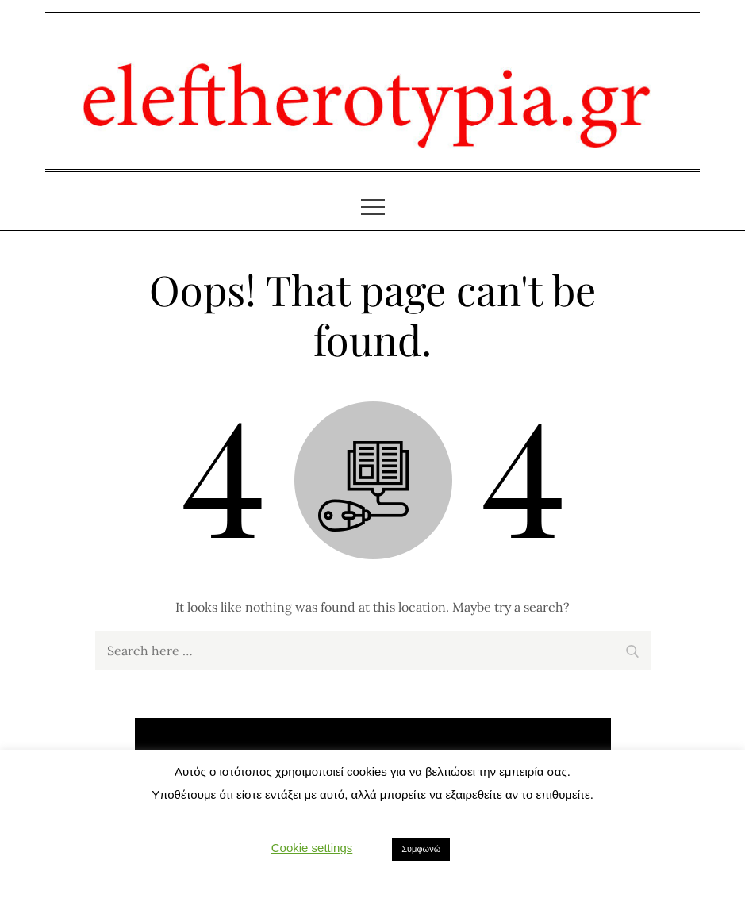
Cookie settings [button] (312, 847)
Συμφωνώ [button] (420, 849)
